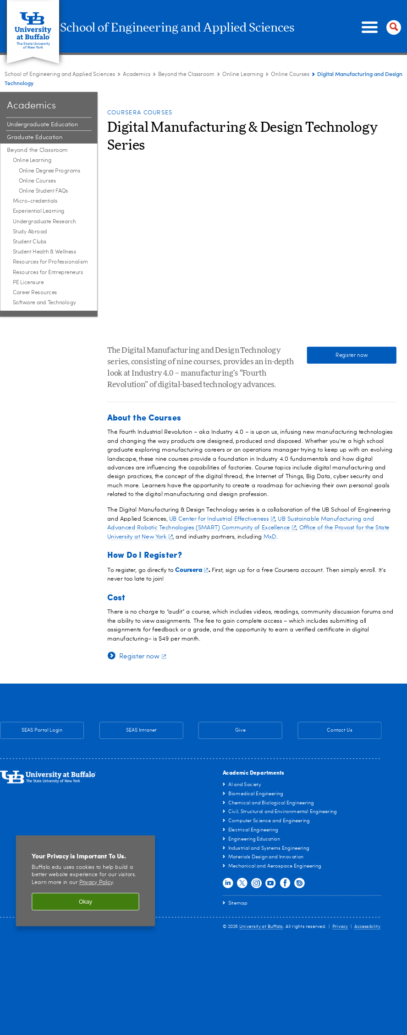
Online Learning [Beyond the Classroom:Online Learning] (242, 74)
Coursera (192, 569)
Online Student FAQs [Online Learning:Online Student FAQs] (43, 191)
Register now (352, 355)
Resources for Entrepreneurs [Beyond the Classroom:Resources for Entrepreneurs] (48, 272)
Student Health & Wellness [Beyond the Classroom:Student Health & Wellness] (45, 252)
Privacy (340, 926)
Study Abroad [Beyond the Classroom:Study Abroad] (30, 232)
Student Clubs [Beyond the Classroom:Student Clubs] (30, 242)
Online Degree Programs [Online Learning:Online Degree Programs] (50, 170)
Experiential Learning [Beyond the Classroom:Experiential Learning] (39, 211)
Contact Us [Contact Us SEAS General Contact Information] (325, 731)
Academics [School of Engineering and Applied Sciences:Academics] (136, 74)
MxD (270, 536)
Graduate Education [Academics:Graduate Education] (34, 137)
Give (240, 730)
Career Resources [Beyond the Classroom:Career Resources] (35, 293)
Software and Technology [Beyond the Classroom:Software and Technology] (45, 303)
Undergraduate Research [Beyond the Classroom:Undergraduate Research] (44, 221)
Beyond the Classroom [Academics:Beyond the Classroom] (186, 74)
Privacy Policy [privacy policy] (96, 882)
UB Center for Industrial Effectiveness (222, 519)
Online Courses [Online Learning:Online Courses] (290, 74)
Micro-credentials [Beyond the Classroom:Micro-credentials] (35, 201)
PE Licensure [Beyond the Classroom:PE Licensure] (28, 283)
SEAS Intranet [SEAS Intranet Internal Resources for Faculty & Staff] (128, 731)
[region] (85, 881)
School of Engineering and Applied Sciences (202, 28)
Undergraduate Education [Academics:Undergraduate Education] (42, 125)
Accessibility (367, 926)
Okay (85, 901)
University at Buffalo (261, 926)
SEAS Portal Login (42, 730)
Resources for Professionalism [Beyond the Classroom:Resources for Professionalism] (50, 262)
